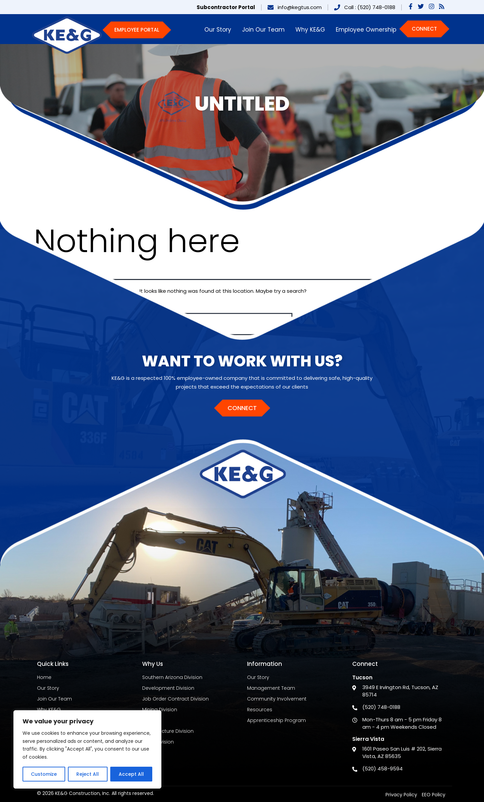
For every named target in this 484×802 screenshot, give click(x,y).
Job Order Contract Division (175, 698)
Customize (44, 774)
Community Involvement (277, 698)
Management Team (271, 688)
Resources (259, 709)
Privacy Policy (401, 794)
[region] (87, 749)
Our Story (217, 30)
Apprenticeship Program (276, 720)
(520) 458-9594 (382, 768)
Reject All (87, 774)
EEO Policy (433, 794)
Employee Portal (136, 29)
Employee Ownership (366, 30)
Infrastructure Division (168, 731)
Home (44, 677)
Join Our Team (263, 30)
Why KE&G (310, 30)
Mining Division (159, 709)
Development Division (168, 688)
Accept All (131, 774)
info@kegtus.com (300, 7)
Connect (424, 28)
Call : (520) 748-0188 (369, 7)
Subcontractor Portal (226, 7)
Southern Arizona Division (172, 677)
